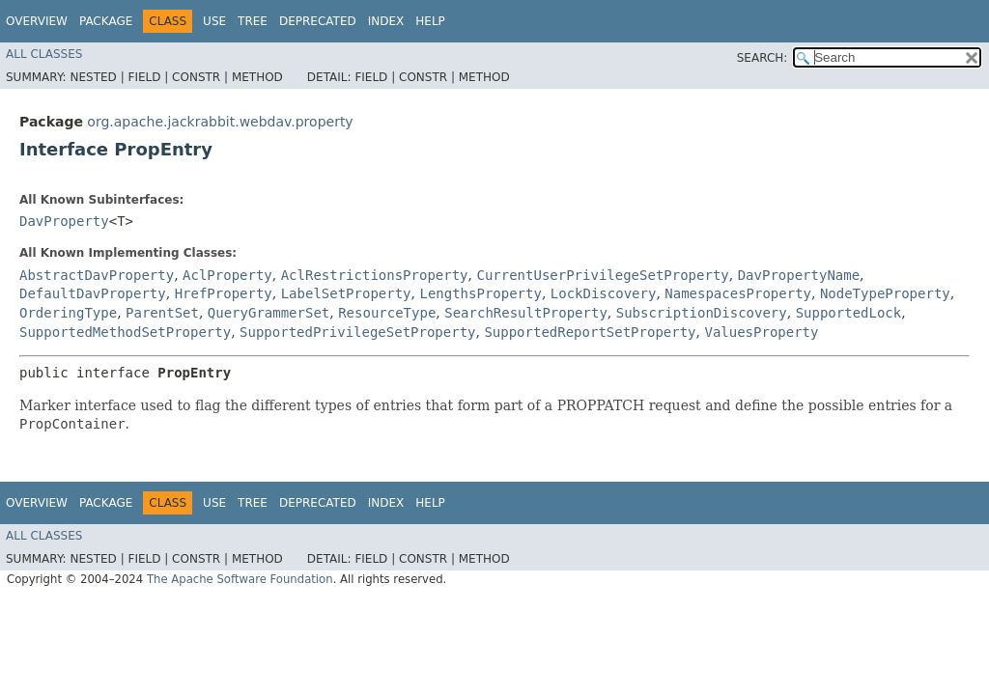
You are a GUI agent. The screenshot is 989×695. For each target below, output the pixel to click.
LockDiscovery (604, 293)
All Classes (44, 54)
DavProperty (64, 221)
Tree (253, 21)
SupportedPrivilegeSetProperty (357, 332)
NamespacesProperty (737, 293)
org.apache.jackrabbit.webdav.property (220, 121)
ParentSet (162, 312)
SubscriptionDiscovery (701, 312)
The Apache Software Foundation (240, 579)
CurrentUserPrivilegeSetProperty (602, 275)
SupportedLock (849, 312)
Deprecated (317, 21)
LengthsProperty (480, 293)
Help (430, 21)
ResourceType (387, 312)
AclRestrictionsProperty (374, 275)
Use (214, 21)
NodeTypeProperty (885, 293)
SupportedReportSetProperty (589, 332)
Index (386, 21)
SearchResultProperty (526, 312)
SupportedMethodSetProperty (125, 332)
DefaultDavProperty (92, 293)
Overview (37, 21)
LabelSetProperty (346, 293)
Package (105, 21)
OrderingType (68, 312)
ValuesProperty (761, 332)
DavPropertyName (799, 275)
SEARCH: (762, 58)
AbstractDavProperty (96, 275)
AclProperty (227, 275)
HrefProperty (223, 293)
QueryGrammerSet (268, 312)
